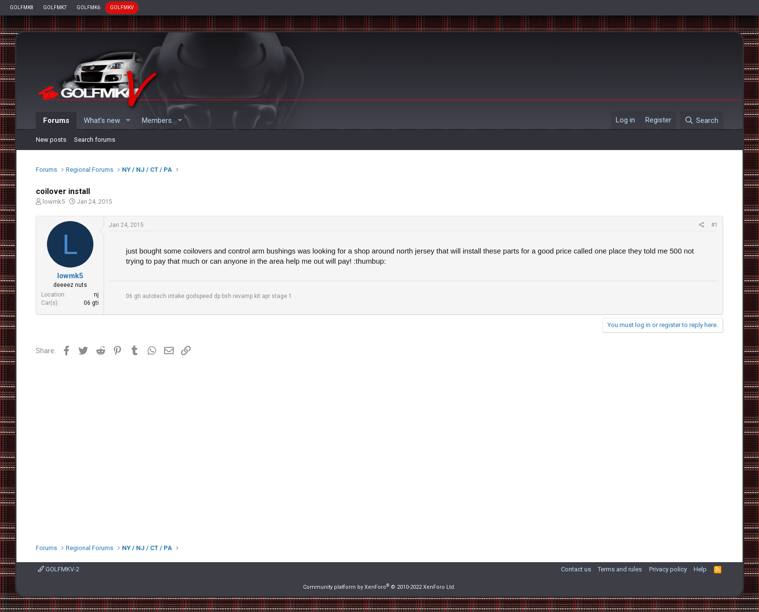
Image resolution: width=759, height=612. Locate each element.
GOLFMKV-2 (58, 569)
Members (157, 120)
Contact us (576, 569)
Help (700, 569)
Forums (56, 120)
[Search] (701, 120)
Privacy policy (668, 569)
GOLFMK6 (88, 7)
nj (96, 294)
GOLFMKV (122, 7)
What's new (102, 120)
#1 (714, 225)
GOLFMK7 (55, 7)
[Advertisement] (379, 446)
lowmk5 (54, 201)
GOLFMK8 (21, 7)
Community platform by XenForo (379, 587)
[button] (128, 121)
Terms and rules (620, 569)
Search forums (94, 139)
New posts (51, 139)
